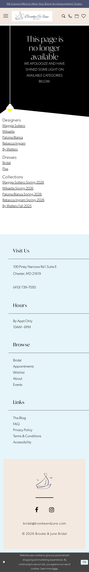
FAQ (16, 424)
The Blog (19, 418)
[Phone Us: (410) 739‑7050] (70, 16)
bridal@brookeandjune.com (44, 523)
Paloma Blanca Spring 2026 (22, 194)
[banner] (32, 16)
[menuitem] (6, 16)
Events (17, 385)
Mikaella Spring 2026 (17, 188)
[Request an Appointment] (77, 16)
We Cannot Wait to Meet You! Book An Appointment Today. (45, 4)
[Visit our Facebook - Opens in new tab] (36, 510)
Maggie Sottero (13, 126)
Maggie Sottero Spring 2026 (23, 182)
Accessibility (22, 442)
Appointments (23, 366)
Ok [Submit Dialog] (84, 562)
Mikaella (8, 132)
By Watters (10, 149)
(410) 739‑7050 (24, 287)
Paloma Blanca (12, 137)
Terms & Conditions (27, 436)
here (55, 569)
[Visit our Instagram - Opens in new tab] (51, 510)
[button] (6, 16)
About (17, 379)
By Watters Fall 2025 (17, 206)
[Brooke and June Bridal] (44, 481)
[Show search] (63, 16)
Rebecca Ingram (13, 143)
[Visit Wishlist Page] (83, 16)
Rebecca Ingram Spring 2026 (23, 200)
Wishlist (19, 373)
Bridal (6, 163)
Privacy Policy (22, 430)
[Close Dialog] (4, 562)
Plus (5, 169)
